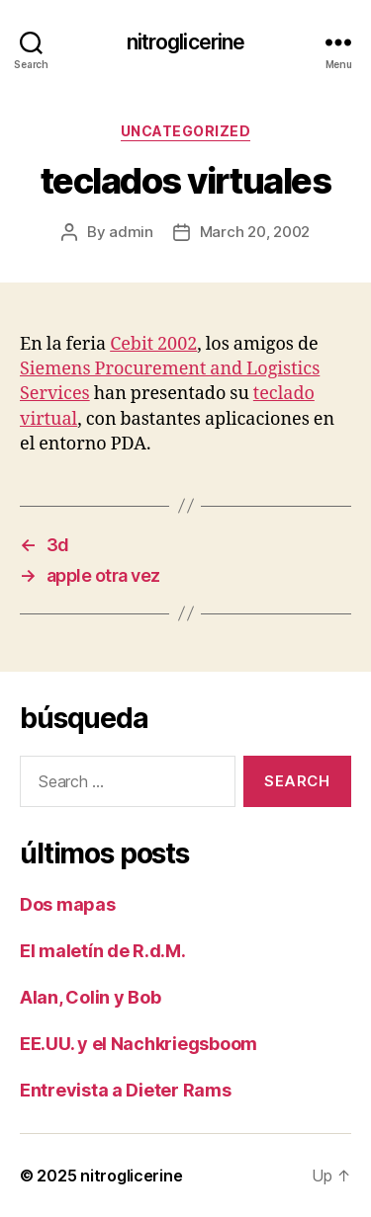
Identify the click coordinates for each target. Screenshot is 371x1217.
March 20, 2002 (255, 231)
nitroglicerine (186, 42)
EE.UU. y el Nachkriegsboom (138, 1043)
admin (131, 231)
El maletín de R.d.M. (103, 950)
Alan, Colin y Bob (90, 997)
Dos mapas (68, 904)
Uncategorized (186, 130)
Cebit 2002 (153, 344)
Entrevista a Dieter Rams (126, 1090)
